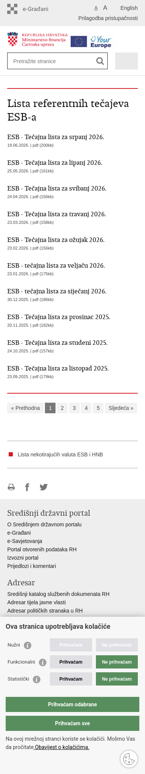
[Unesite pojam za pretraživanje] (40, 61)
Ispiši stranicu (11, 487)
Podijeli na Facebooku (27, 487)
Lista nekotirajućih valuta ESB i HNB (60, 454)
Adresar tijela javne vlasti (36, 602)
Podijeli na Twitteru (44, 487)
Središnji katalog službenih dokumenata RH (58, 594)
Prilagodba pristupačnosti (108, 18)
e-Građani (19, 533)
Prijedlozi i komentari (31, 566)
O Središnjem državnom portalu (44, 524)
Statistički (18, 679)
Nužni (14, 645)
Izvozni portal (22, 558)
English (129, 8)
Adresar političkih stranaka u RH (45, 611)
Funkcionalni (21, 662)
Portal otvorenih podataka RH (42, 549)
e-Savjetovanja (24, 541)
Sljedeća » (121, 408)
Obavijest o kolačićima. (61, 747)
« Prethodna (25, 408)
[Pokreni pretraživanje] (100, 61)
